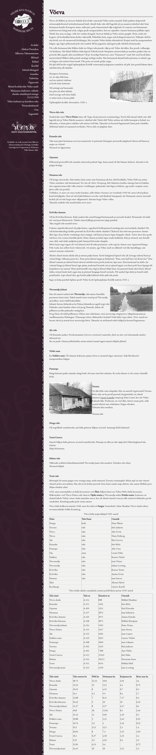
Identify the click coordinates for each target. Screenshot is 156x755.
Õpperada (33, 82)
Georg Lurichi (107, 397)
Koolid (34, 65)
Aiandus (34, 74)
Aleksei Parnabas (29, 49)
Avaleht (34, 45)
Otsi (36, 109)
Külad (35, 61)
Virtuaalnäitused (30, 105)
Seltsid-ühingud (30, 70)
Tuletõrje (33, 78)
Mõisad (34, 57)
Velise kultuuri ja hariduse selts (22, 101)
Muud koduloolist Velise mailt (23, 86)
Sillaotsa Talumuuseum (26, 53)
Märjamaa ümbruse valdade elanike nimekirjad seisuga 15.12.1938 (24, 94)
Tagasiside (33, 113)
